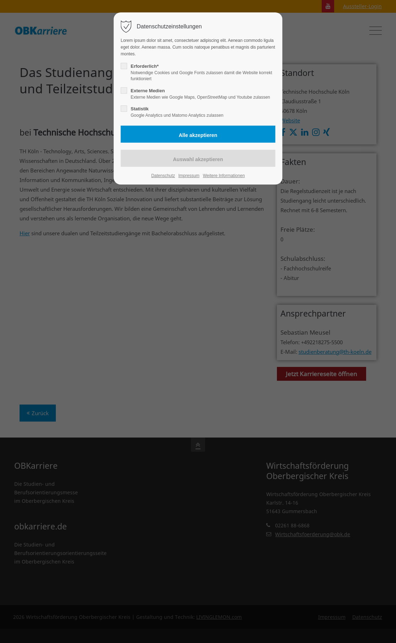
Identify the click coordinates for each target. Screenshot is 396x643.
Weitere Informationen (224, 175)
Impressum (188, 175)
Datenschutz (163, 175)
